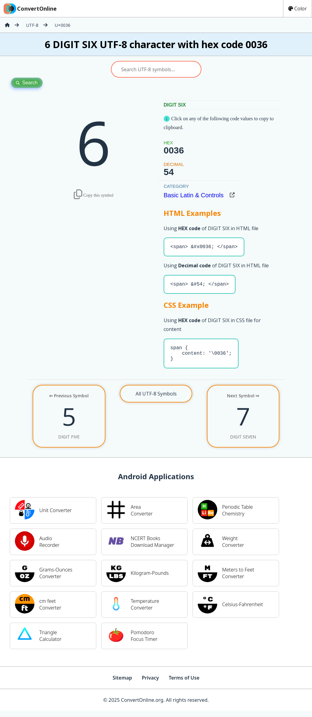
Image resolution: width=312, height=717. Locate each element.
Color (297, 8)
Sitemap (122, 683)
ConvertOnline (29, 8)
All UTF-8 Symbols (156, 399)
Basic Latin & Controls (194, 195)
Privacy (150, 683)
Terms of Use (184, 683)
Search (27, 82)
